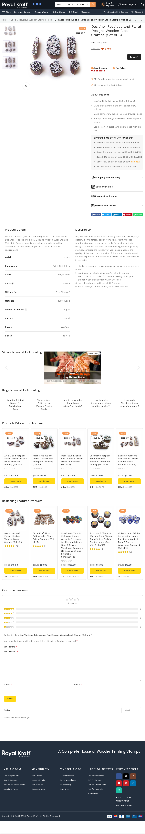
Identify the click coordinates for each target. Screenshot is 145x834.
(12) (17, 546)
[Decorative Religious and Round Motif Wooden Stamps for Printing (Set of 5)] (101, 442)
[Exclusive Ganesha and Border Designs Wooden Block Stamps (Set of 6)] (129, 442)
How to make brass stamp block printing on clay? (101, 403)
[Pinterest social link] (126, 783)
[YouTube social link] (119, 783)
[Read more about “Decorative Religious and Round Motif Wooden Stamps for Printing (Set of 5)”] (101, 481)
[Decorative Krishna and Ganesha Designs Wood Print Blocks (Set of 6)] (72, 442)
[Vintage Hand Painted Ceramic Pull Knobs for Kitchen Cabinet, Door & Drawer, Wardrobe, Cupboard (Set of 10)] (129, 519)
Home (4, 20)
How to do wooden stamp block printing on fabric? (72, 403)
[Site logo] (15, 4)
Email (78, 684)
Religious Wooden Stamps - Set (35, 20)
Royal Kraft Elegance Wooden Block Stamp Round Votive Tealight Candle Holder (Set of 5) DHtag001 (101, 539)
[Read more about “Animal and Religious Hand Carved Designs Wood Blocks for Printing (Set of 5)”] (15, 481)
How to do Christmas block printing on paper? (129, 403)
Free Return (121, 68)
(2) (102, 549)
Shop (13, 20)
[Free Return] (113, 68)
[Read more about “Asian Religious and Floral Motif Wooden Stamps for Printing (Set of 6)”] (44, 481)
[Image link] (17, 753)
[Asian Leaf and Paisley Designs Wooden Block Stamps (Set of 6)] (15, 519)
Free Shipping (100, 68)
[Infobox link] (107, 4)
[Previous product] (135, 20)
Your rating (10, 647)
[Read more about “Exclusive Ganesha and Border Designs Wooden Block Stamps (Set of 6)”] (129, 481)
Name (8, 684)
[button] (96, 214)
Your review (11, 651)
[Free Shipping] (92, 68)
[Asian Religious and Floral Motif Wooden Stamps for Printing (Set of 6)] (44, 442)
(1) (45, 546)
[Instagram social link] (133, 776)
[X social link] (126, 776)
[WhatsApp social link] (119, 790)
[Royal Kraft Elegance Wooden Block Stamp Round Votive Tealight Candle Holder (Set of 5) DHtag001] (101, 519)
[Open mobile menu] (7, 12)
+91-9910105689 (124, 805)
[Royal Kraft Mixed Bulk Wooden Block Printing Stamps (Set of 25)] (44, 519)
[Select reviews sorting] (131, 710)
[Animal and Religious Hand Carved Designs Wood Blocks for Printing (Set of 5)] (15, 442)
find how (135, 161)
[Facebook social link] (119, 776)
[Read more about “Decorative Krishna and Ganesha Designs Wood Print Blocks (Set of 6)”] (72, 481)
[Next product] (142, 20)
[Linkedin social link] (133, 783)
